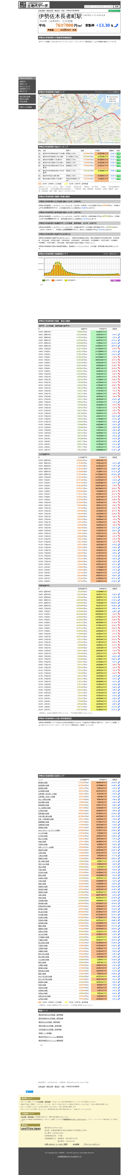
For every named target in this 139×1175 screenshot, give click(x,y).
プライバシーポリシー (92, 1144)
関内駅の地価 (42, 782)
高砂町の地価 (42, 982)
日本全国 (41, 10)
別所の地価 (42, 985)
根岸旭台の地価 (43, 971)
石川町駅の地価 (43, 791)
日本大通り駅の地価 (45, 816)
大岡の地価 (42, 853)
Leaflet (101, 142)
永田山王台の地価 (44, 996)
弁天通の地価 (42, 915)
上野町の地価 (42, 965)
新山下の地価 (42, 839)
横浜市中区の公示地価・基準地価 (51, 1015)
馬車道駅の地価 (43, 813)
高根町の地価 (42, 858)
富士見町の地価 (43, 943)
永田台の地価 (42, 993)
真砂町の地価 (42, 892)
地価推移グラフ (25, 88)
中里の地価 (42, 881)
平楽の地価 (42, 870)
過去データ (23, 91)
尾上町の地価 (42, 912)
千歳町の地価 (42, 940)
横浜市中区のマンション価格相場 (51, 1037)
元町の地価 (42, 895)
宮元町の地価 (42, 872)
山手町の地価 (42, 999)
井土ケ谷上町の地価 (45, 976)
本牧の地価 (42, 841)
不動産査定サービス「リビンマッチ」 (75, 1119)
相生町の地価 (42, 850)
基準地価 (47, 1102)
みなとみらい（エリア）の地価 (49, 830)
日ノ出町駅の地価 (44, 808)
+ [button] (41, 96)
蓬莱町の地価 (42, 929)
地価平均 (23, 81)
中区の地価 (23, 101)
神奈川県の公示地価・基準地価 (50, 1026)
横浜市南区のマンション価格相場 (51, 1040)
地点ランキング (25, 86)
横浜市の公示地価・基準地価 (49, 1022)
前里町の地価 (42, 886)
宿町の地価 (42, 884)
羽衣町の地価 (42, 920)
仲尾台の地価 (42, 931)
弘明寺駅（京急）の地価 (46, 796)
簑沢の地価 (42, 962)
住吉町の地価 (42, 917)
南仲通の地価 (42, 903)
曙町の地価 (42, 926)
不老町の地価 (42, 945)
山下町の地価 (42, 836)
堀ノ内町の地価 (43, 861)
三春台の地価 (42, 856)
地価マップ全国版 (26, 107)
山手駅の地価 (42, 811)
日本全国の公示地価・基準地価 (50, 1029)
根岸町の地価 (42, 968)
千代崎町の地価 (43, 937)
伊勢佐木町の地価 (44, 906)
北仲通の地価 (42, 900)
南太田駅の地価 (43, 802)
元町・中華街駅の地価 (46, 819)
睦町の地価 (42, 875)
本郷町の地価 (42, 951)
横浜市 (57, 10)
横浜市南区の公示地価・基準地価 (51, 1018)
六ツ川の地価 (42, 833)
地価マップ (23, 84)
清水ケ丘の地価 (43, 864)
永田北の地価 (42, 988)
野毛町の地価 (42, 909)
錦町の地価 (42, 974)
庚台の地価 (42, 867)
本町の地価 (42, 898)
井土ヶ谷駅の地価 (44, 799)
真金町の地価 (42, 889)
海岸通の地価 (42, 923)
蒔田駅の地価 (42, 827)
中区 (63, 10)
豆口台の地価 (42, 934)
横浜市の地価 (24, 99)
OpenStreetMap (109, 142)
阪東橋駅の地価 (43, 822)
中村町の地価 (42, 844)
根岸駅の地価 (42, 788)
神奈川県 (49, 10)
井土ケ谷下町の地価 (45, 979)
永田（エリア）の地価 (46, 847)
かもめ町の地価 (43, 959)
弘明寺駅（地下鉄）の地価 (47, 794)
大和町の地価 (42, 948)
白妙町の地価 (42, 878)
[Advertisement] (27, 42)
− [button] (41, 100)
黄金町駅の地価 (43, 805)
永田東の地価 (42, 990)
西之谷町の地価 (43, 957)
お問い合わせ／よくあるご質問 (56, 1144)
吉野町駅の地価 (43, 825)
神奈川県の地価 (25, 96)
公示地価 (40, 1102)
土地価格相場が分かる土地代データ (69, 1156)
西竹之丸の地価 (43, 954)
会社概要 (76, 1144)
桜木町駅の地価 (43, 785)
